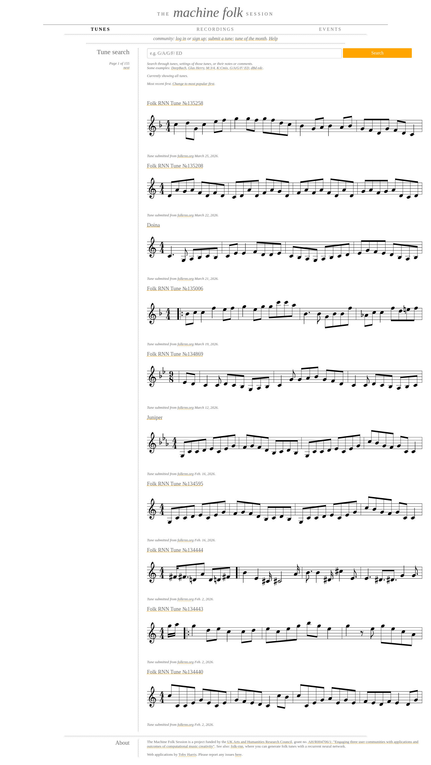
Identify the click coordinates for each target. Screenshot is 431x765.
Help (273, 38)
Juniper (155, 417)
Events (330, 29)
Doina (153, 225)
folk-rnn (237, 746)
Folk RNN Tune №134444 (175, 550)
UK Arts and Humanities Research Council (259, 742)
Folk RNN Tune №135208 (175, 166)
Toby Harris (187, 754)
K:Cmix (222, 68)
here (238, 754)
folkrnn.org (186, 156)
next (126, 68)
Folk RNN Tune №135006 (175, 288)
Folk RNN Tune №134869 (175, 354)
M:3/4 (210, 68)
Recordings (215, 29)
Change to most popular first (193, 84)
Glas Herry (196, 68)
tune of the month (251, 38)
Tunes (100, 29)
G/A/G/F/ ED (239, 68)
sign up (199, 38)
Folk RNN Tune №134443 (175, 609)
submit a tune (220, 38)
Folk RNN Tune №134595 (175, 484)
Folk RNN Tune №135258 (175, 103)
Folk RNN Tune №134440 (175, 672)
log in (181, 38)
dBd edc (257, 68)
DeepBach (178, 68)
